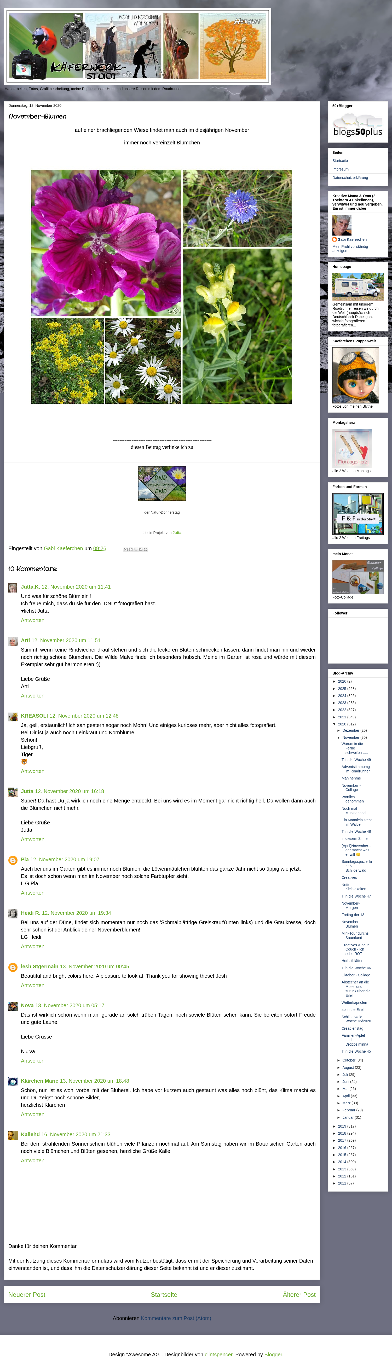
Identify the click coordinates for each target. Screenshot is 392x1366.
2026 (342, 681)
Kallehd (30, 1134)
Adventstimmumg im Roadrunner (356, 769)
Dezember (351, 730)
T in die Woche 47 (356, 896)
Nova (27, 1005)
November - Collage (351, 787)
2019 (342, 1126)
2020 (342, 724)
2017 (342, 1140)
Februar (349, 1110)
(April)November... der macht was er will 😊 (356, 850)
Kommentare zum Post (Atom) (176, 1318)
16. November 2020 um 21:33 (76, 1134)
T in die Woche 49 (356, 760)
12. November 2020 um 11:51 (66, 640)
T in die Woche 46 (356, 968)
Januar (348, 1117)
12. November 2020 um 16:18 (69, 791)
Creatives (349, 877)
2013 (342, 1169)
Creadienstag (352, 1028)
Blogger (273, 1354)
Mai (345, 1089)
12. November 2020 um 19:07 (65, 859)
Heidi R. (30, 913)
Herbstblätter (352, 961)
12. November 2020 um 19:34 (76, 913)
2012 (342, 1176)
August (348, 1067)
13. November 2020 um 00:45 (94, 966)
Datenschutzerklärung (350, 177)
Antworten (32, 620)
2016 (342, 1148)
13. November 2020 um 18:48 (94, 1081)
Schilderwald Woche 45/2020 (356, 1019)
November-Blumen (351, 924)
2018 (342, 1133)
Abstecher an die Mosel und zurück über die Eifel (356, 988)
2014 (342, 1162)
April (346, 1096)
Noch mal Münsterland (354, 810)
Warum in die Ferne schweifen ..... (355, 748)
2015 (342, 1155)
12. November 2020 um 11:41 (76, 587)
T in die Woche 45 (356, 1051)
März (346, 1103)
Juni (346, 1082)
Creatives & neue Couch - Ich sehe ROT (356, 949)
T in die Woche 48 (356, 831)
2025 (342, 689)
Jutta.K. (30, 587)
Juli (345, 1074)
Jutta (176, 533)
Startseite (164, 1294)
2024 (342, 696)
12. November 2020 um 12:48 (84, 716)
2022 (342, 710)
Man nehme (351, 778)
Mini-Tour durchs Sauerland (355, 935)
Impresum (340, 169)
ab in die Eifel (353, 1009)
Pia (25, 859)
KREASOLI (34, 716)
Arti (25, 640)
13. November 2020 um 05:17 (70, 1005)
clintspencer (219, 1354)
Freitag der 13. (353, 915)
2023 (342, 703)
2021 (342, 717)
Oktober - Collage (356, 975)
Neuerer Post (26, 1294)
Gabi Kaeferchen (352, 239)
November (351, 737)
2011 (342, 1183)
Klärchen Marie (39, 1081)
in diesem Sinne (355, 838)
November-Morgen (351, 905)
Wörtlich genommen (353, 799)
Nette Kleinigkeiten (354, 887)
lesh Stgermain (39, 966)
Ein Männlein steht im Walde (357, 822)
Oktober (349, 1060)
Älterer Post (299, 1294)
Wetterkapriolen (354, 1002)
